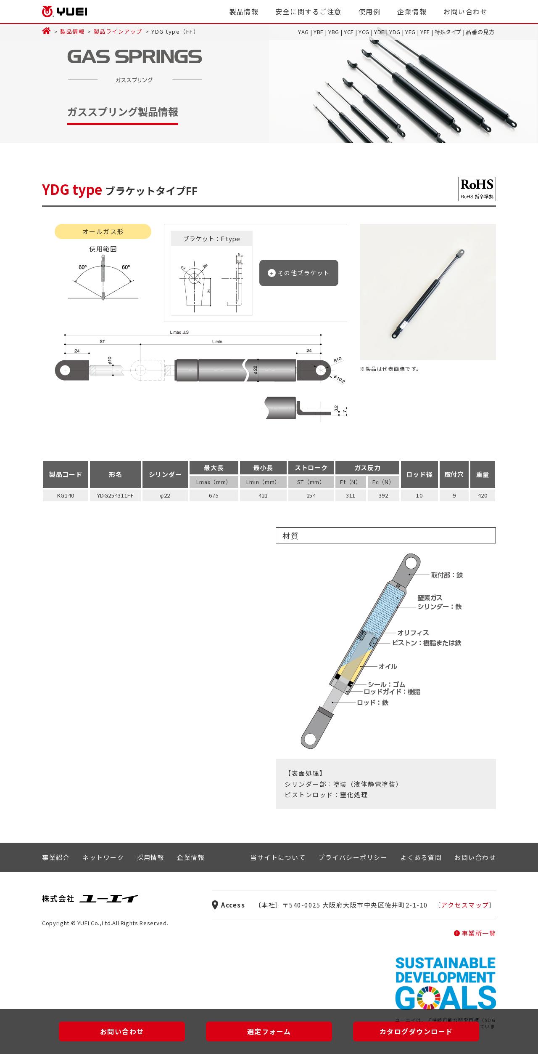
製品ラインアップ (118, 31)
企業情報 (412, 11)
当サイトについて (278, 857)
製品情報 (243, 11)
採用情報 (150, 857)
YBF (319, 32)
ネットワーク (103, 857)
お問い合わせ (465, 11)
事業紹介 (56, 857)
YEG (410, 32)
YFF (425, 32)
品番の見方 (480, 32)
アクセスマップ (465, 904)
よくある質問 (421, 857)
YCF (349, 32)
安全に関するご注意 (308, 11)
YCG (364, 32)
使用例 (370, 11)
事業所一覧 (479, 933)
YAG (303, 32)
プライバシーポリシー (353, 857)
